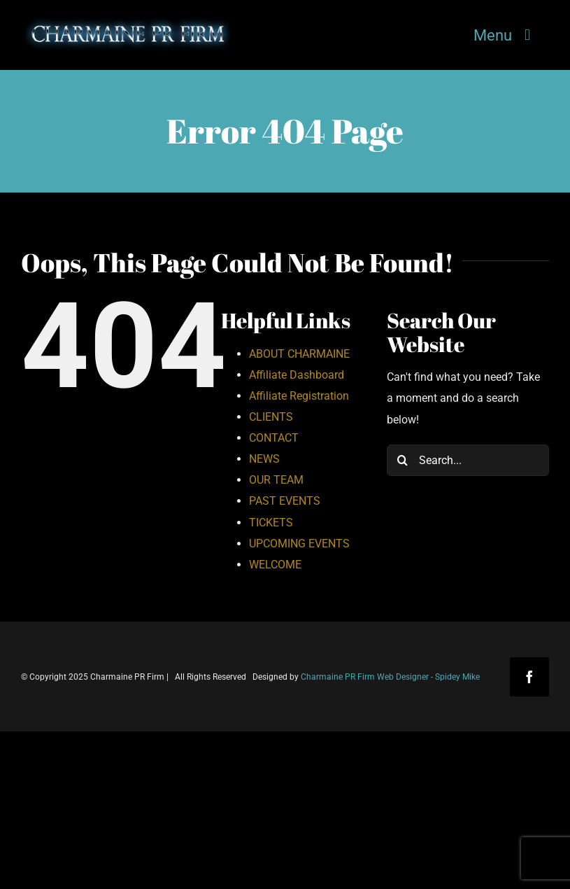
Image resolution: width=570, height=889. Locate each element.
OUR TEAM (276, 479)
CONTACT (274, 437)
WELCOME (275, 564)
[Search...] (468, 460)
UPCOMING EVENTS (299, 543)
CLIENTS (271, 417)
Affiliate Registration (299, 395)
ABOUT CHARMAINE (299, 353)
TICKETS (271, 522)
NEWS (264, 458)
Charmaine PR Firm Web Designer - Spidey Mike (390, 677)
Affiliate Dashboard (296, 375)
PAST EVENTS (284, 500)
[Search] (402, 460)
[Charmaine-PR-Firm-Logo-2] (126, 21)
